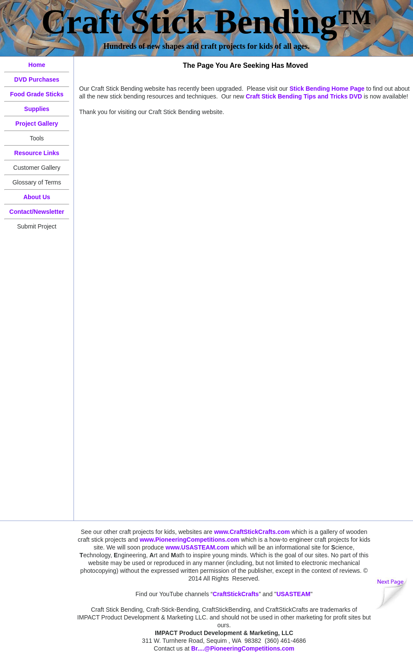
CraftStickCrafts (236, 594)
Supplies (36, 108)
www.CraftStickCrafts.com (252, 531)
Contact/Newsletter (37, 211)
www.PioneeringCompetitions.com (190, 539)
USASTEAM (293, 594)
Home (37, 64)
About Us (36, 197)
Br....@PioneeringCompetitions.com (242, 648)
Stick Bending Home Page (326, 88)
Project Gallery (37, 123)
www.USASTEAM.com (197, 547)
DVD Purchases (36, 79)
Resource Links (36, 152)
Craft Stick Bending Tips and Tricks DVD (304, 96)
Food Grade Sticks (37, 94)
